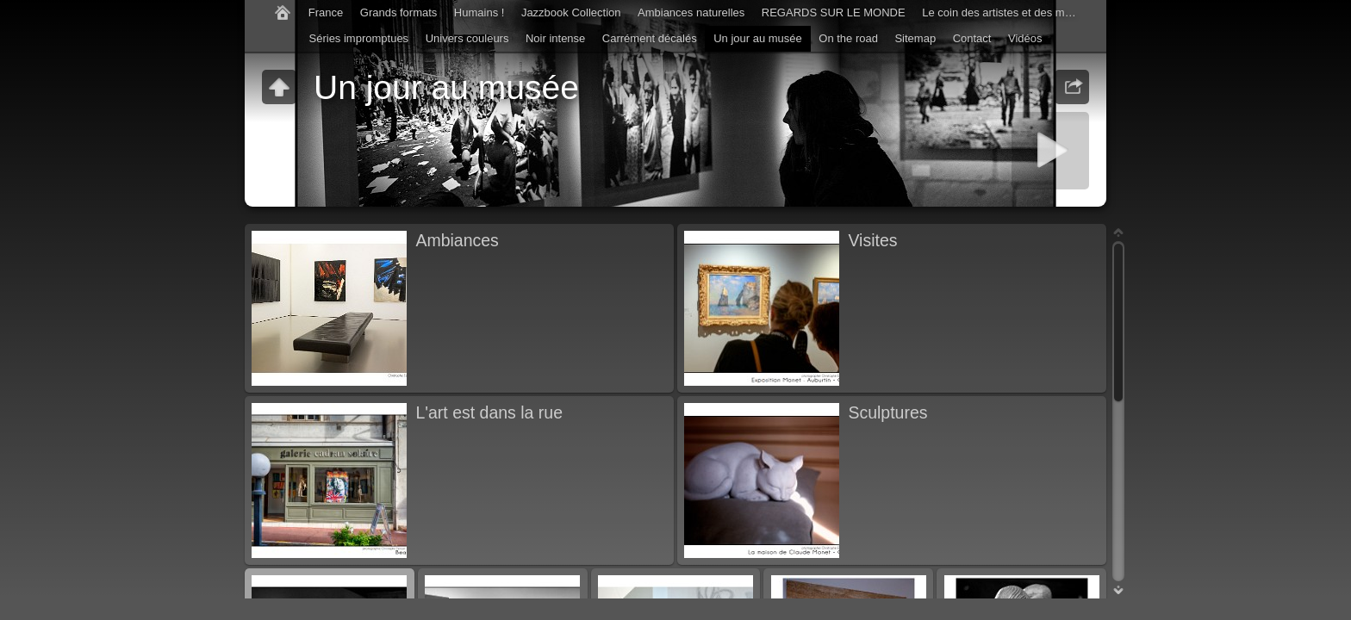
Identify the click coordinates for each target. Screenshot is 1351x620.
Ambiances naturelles (691, 12)
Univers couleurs (467, 38)
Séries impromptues (359, 38)
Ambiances (456, 240)
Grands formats (399, 12)
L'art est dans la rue (489, 412)
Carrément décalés (649, 38)
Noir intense (555, 38)
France (325, 12)
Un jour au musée (757, 38)
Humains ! (479, 12)
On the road (848, 38)
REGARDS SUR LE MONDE (834, 12)
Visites (872, 240)
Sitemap (915, 38)
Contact (972, 38)
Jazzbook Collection (571, 12)
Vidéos (1025, 38)
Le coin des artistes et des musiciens (1004, 12)
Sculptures (887, 412)
